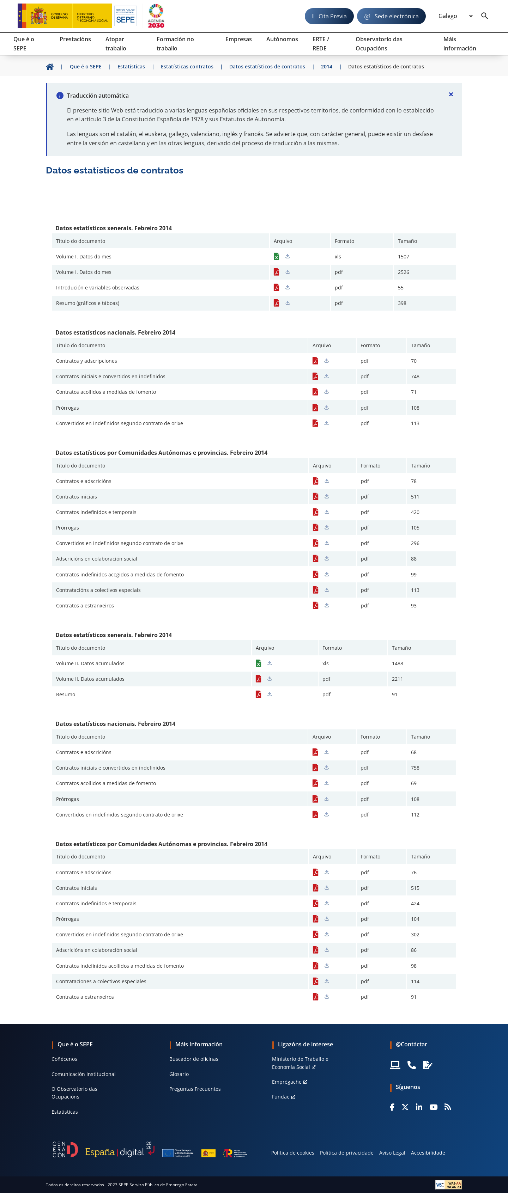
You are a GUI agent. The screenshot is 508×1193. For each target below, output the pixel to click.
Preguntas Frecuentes (195, 1088)
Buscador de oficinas (193, 1059)
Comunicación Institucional (84, 1074)
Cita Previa (333, 16)
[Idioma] (455, 16)
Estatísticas (65, 1111)
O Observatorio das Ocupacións (74, 1092)
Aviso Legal (392, 1152)
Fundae (281, 1096)
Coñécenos (64, 1059)
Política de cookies (292, 1152)
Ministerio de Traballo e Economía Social (300, 1063)
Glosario (179, 1074)
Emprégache (287, 1081)
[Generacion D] (150, 1149)
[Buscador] (484, 16)
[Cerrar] (451, 94)
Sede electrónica (397, 16)
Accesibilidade (428, 1152)
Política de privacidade (347, 1152)
